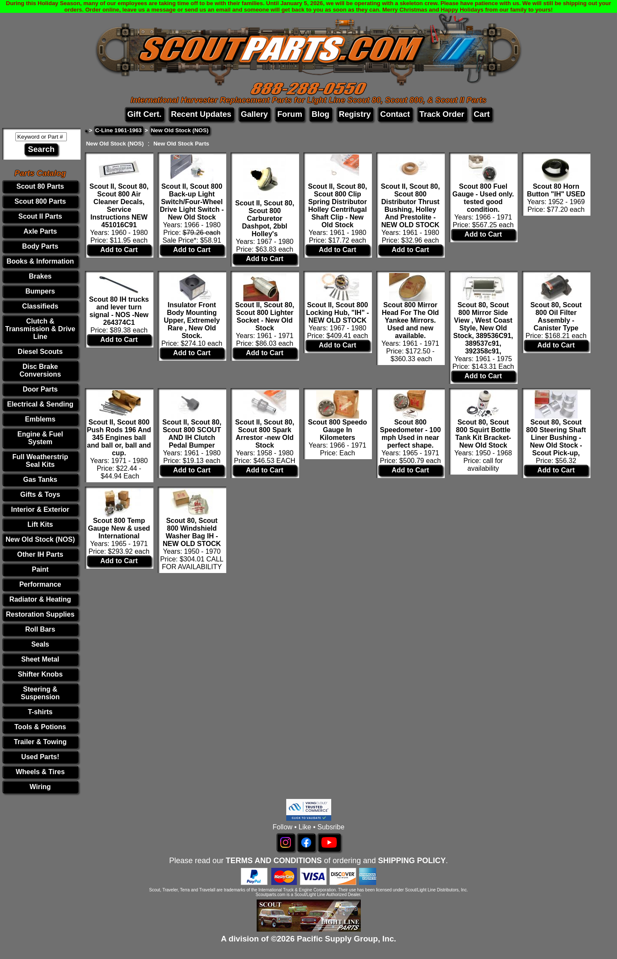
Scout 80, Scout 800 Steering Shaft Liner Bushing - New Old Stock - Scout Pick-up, (556, 438)
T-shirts (40, 712)
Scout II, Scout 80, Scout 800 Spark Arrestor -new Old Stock (264, 434)
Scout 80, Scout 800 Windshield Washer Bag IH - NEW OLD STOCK (192, 532)
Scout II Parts (40, 216)
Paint (40, 569)
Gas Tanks (40, 479)
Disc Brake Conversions (40, 370)
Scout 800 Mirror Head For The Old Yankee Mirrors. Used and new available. (410, 320)
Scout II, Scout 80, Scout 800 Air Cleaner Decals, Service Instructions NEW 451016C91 (119, 206)
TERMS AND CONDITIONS (274, 860)
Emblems (40, 419)
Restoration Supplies (40, 614)
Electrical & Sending (40, 404)
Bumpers (40, 291)
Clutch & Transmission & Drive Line (40, 329)
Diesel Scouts (40, 351)
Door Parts (40, 389)
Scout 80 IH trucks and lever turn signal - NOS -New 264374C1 (119, 311)
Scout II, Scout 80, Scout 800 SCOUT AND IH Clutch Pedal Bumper (192, 434)
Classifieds (40, 306)
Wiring (40, 786)
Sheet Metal (40, 659)
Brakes (40, 276)
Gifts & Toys (40, 494)
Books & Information (40, 261)
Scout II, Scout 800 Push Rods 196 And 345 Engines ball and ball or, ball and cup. (119, 438)
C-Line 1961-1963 (118, 130)
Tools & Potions (40, 726)
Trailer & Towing (40, 741)
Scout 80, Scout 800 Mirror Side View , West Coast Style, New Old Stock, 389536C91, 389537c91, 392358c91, (483, 328)
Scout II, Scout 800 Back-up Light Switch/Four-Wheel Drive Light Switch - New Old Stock (192, 202)
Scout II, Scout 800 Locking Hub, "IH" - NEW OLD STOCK (337, 312)
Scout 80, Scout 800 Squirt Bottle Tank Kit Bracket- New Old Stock (483, 434)
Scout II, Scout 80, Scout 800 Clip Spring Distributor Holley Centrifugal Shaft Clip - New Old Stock (337, 206)
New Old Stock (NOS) (40, 539)
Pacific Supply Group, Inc (345, 938)
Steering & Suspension (40, 693)
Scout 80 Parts (40, 186)
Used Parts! (40, 756)
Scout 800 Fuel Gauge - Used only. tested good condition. (483, 198)
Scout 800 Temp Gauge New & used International (119, 528)
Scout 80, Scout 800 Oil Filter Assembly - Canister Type (556, 316)
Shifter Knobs (40, 674)
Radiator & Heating (40, 599)
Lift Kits (40, 524)
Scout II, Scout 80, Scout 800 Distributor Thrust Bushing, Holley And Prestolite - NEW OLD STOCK (410, 206)
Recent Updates (201, 114)
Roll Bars (40, 629)
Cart (482, 114)
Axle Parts (40, 231)
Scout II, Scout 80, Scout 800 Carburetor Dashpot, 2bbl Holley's (264, 218)
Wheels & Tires (40, 771)
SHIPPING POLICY (412, 860)
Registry (355, 114)
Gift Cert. (144, 114)
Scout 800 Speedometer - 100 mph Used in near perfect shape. (410, 434)
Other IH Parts (40, 554)
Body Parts (40, 246)
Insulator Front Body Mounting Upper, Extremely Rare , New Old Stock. (192, 320)
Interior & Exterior (40, 509)
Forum (289, 114)
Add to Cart (119, 249)
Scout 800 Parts (40, 201)
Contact (395, 114)
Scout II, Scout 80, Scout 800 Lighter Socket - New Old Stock (264, 316)
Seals (40, 644)
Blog (320, 114)
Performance (40, 584)
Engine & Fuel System (40, 438)
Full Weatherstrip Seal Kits (40, 460)
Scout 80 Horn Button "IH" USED (556, 190)
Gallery (254, 114)
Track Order (441, 114)
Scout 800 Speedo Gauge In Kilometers (337, 430)
